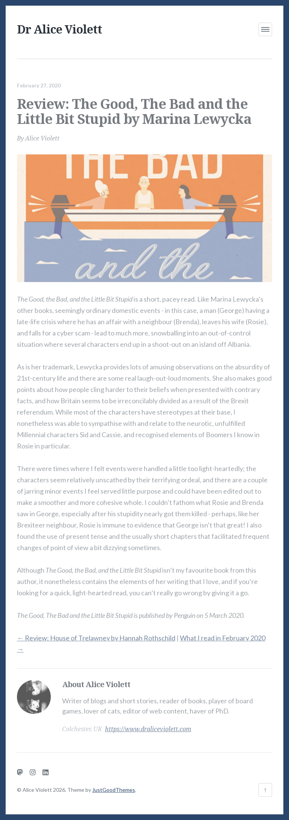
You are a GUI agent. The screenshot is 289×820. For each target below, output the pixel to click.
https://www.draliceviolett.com (148, 726)
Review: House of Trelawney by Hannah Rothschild (96, 635)
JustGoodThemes (113, 789)
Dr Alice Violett (59, 29)
